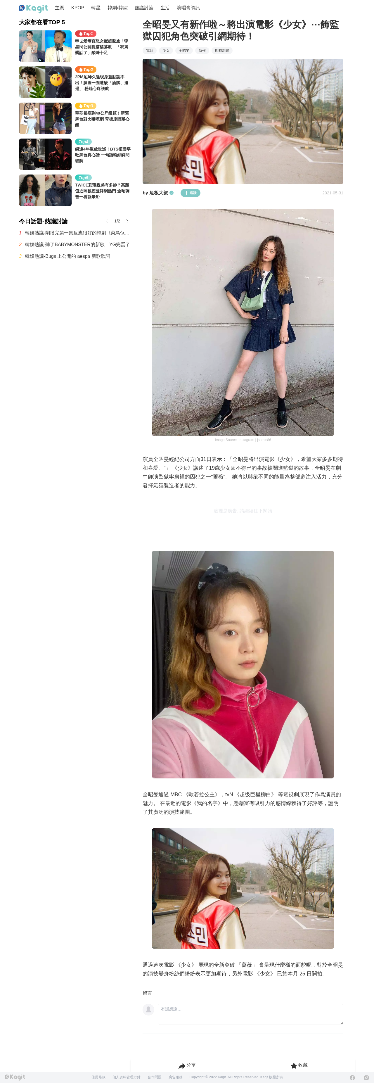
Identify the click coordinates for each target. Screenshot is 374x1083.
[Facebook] (352, 1078)
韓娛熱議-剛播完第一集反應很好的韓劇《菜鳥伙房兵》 (78, 232)
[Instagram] (366, 1078)
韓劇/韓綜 (117, 7)
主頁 (59, 7)
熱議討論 (144, 7)
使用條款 (98, 1077)
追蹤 (190, 193)
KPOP (77, 7)
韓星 (96, 7)
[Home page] (33, 9)
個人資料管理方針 (126, 1077)
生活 (165, 7)
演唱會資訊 (188, 7)
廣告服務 (176, 1077)
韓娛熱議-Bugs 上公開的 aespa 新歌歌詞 (67, 256)
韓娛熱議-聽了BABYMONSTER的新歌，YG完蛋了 (77, 244)
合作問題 (155, 1077)
